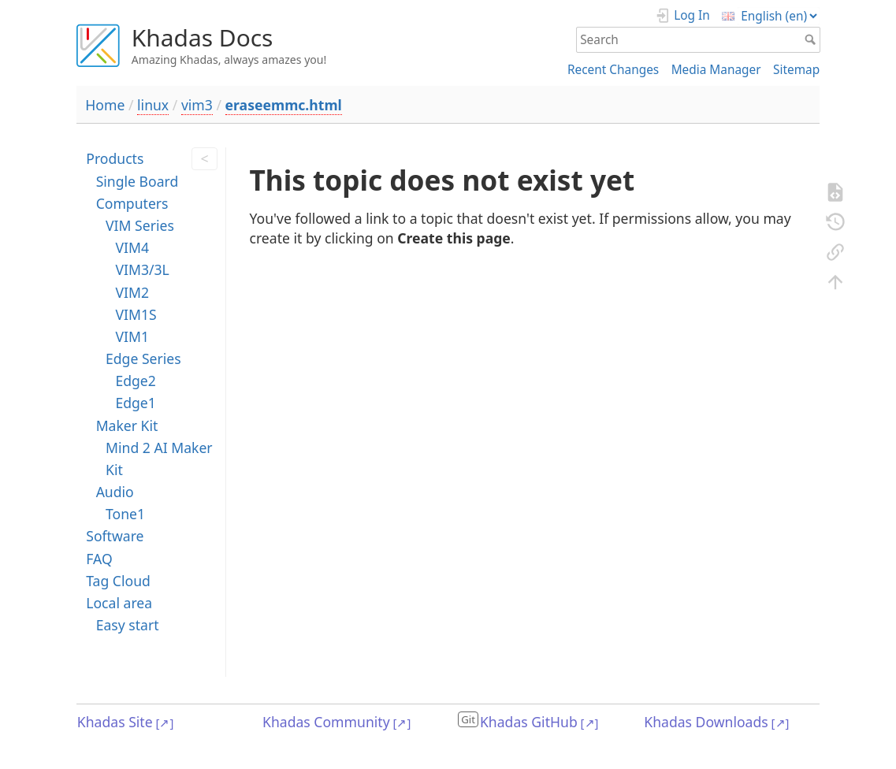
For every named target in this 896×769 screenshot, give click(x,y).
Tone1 (125, 513)
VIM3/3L (142, 269)
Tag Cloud (118, 580)
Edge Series (143, 358)
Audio (115, 491)
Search (812, 39)
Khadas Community (326, 721)
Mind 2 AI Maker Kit (159, 458)
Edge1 (135, 402)
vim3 (197, 104)
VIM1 (132, 336)
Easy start (127, 624)
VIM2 (132, 292)
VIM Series (140, 225)
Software (114, 535)
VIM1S (135, 314)
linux (153, 104)
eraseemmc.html (283, 104)
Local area (119, 602)
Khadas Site (115, 721)
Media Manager (716, 69)
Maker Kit (127, 425)
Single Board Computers (137, 192)
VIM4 (132, 247)
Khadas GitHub (529, 721)
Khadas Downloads (706, 721)
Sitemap (796, 69)
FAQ (99, 558)
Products (114, 158)
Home (105, 104)
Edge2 (135, 380)
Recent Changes (613, 69)
